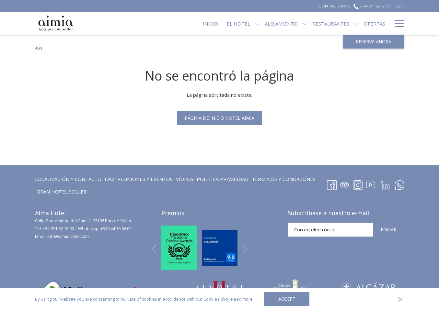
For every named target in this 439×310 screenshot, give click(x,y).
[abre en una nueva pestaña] (179, 247)
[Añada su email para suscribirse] (330, 230)
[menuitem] (189, 23)
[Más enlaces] (397, 23)
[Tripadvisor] (345, 184)
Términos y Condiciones (284, 179)
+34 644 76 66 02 (116, 228)
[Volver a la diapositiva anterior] (154, 249)
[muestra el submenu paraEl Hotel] (236, 23)
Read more (242, 299)
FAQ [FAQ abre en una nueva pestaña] (109, 180)
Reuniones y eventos (145, 179)
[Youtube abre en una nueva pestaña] (370, 184)
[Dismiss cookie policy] (400, 299)
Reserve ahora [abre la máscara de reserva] (373, 42)
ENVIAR (389, 230)
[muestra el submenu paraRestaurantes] (335, 23)
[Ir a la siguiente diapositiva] (245, 249)
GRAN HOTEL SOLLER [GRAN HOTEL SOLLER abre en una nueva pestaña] (62, 192)
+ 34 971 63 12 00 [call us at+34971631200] (372, 6)
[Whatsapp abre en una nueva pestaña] (399, 184)
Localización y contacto (68, 179)
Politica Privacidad (222, 179)
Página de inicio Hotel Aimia (219, 118)
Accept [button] (286, 299)
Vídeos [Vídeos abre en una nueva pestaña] (184, 180)
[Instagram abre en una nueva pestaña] (358, 184)
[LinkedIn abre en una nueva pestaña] (385, 184)
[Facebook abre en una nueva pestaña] (332, 184)
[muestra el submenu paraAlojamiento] (283, 23)
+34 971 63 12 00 (58, 228)
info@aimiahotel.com (68, 236)
